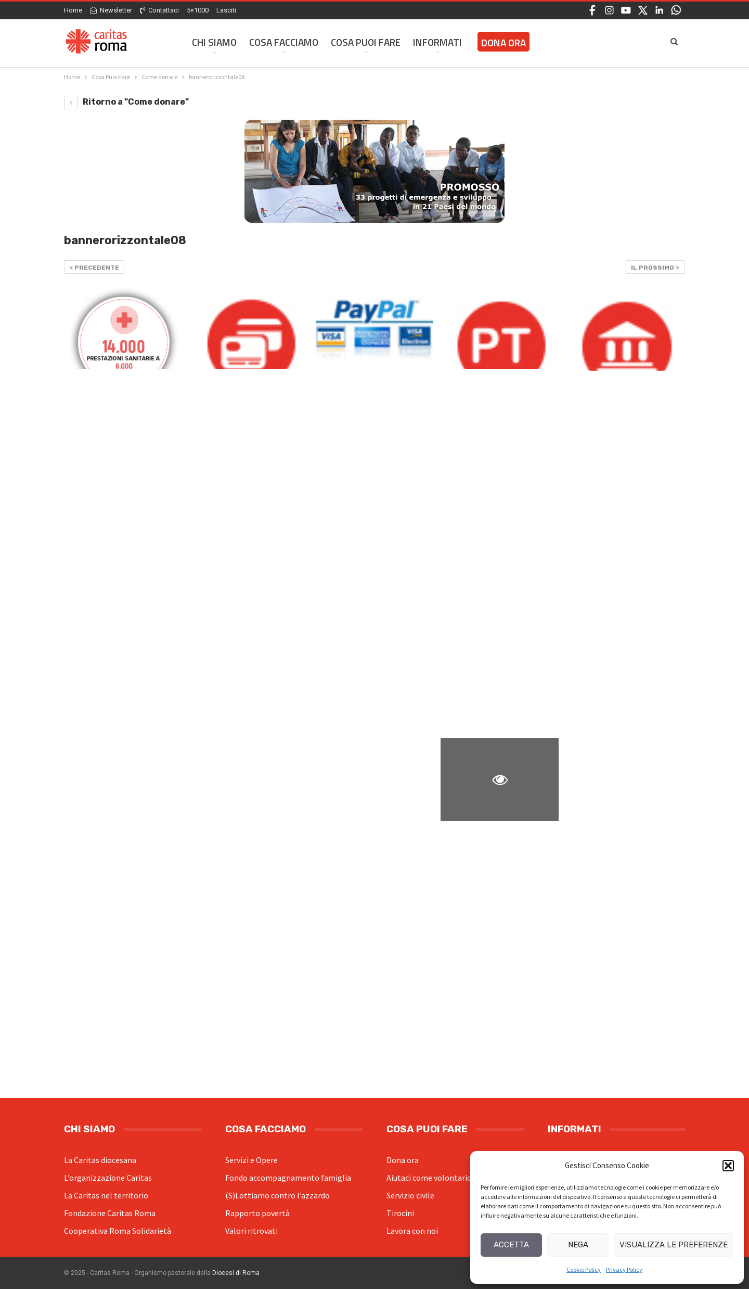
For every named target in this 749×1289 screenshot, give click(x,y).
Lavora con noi (412, 1230)
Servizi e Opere (251, 1160)
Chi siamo (214, 41)
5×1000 (198, 10)
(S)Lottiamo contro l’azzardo (277, 1195)
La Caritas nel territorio (106, 1195)
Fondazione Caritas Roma (110, 1213)
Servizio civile (410, 1195)
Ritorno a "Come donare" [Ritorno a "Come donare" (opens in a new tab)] (126, 102)
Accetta (511, 1244)
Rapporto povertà (257, 1213)
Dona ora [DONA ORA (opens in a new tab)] (503, 42)
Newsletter (111, 10)
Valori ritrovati (251, 1230)
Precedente (94, 267)
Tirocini (400, 1213)
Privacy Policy (624, 1269)
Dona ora (402, 1160)
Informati (437, 41)
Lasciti (226, 10)
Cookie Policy (583, 1269)
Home (73, 10)
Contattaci (159, 10)
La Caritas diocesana (100, 1160)
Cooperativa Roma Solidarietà (117, 1230)
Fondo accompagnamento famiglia (288, 1177)
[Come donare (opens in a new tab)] (159, 77)
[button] (728, 1165)
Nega (578, 1244)
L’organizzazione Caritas (108, 1177)
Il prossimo (655, 267)
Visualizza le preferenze (673, 1244)
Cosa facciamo (283, 41)
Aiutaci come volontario (429, 1177)
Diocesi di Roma (236, 1273)
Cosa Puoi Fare (366, 41)
